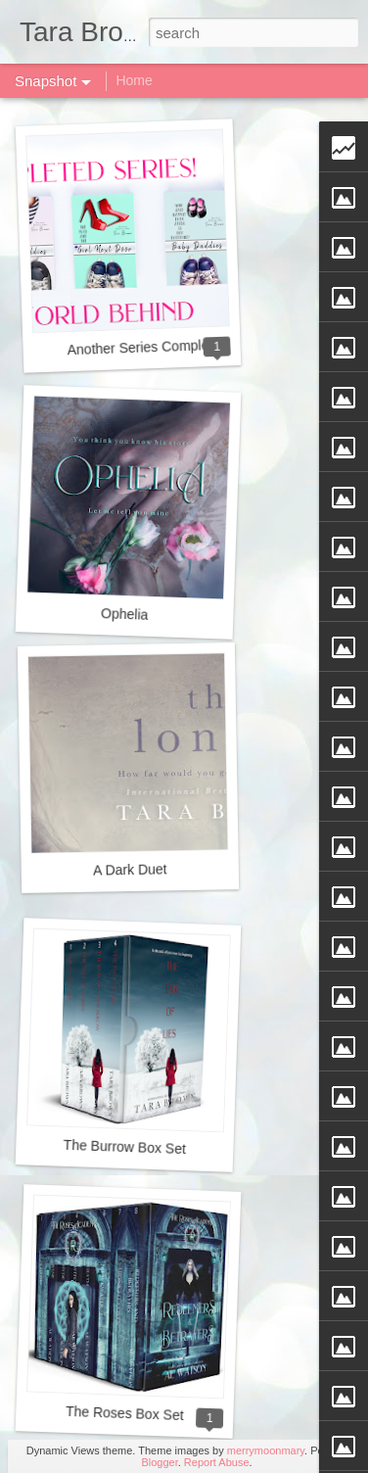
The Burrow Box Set (124, 1147)
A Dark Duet (130, 869)
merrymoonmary (265, 1450)
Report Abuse (217, 1462)
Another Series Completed (147, 347)
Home (133, 80)
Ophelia (125, 614)
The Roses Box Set (125, 1413)
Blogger (159, 1462)
